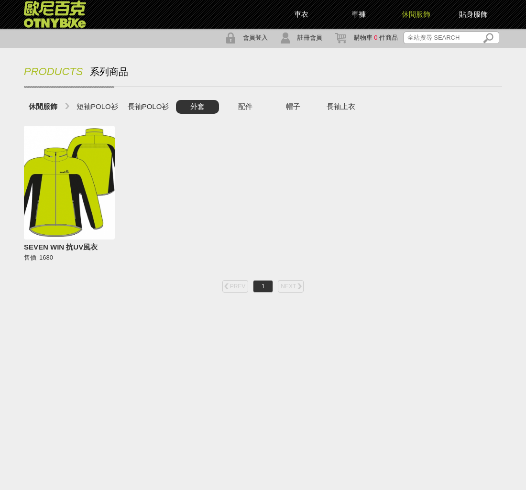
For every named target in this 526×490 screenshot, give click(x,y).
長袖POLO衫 (148, 106)
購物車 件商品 (366, 37)
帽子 (293, 106)
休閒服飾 (43, 106)
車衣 (301, 14)
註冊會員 (301, 37)
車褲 (358, 14)
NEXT (288, 286)
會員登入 (247, 37)
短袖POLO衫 (97, 106)
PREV (238, 286)
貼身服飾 (473, 14)
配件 (245, 106)
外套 (197, 106)
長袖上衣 (341, 106)
